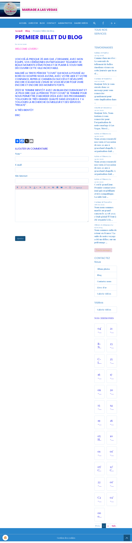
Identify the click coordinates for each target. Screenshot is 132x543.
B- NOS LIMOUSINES (99, 347)
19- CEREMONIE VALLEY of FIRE (99, 423)
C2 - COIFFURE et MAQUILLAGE (99, 500)
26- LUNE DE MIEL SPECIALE (112, 423)
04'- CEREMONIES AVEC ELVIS (99, 331)
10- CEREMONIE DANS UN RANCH (112, 439)
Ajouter (20, 239)
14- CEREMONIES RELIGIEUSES (112, 408)
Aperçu (77, 188)
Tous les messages (103, 251)
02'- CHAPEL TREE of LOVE (112, 500)
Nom (17, 154)
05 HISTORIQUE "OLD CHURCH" (99, 439)
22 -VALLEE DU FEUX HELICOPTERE (99, 485)
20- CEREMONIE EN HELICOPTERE (112, 393)
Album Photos (65, 24)
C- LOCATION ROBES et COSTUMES (99, 362)
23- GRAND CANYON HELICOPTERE (112, 347)
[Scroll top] (127, 538)
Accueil (23, 24)
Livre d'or (33, 24)
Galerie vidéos (81, 24)
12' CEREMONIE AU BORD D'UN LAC (112, 469)
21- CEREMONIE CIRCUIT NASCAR (112, 331)
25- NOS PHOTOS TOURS (111, 362)
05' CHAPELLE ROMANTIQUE (99, 469)
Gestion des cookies (66, 539)
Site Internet (21, 176)
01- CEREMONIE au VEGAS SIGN (99, 454)
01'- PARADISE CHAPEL (112, 485)
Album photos (103, 269)
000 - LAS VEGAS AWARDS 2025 (99, 516)
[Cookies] (5, 538)
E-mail (18, 165)
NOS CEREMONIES (104, 319)
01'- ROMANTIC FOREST (112, 454)
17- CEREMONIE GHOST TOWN (112, 377)
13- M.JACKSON (99, 408)
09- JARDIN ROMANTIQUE (99, 393)
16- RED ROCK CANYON (99, 377)
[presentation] (34, 230)
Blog (42, 24)
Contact (51, 24)
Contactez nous (104, 282)
